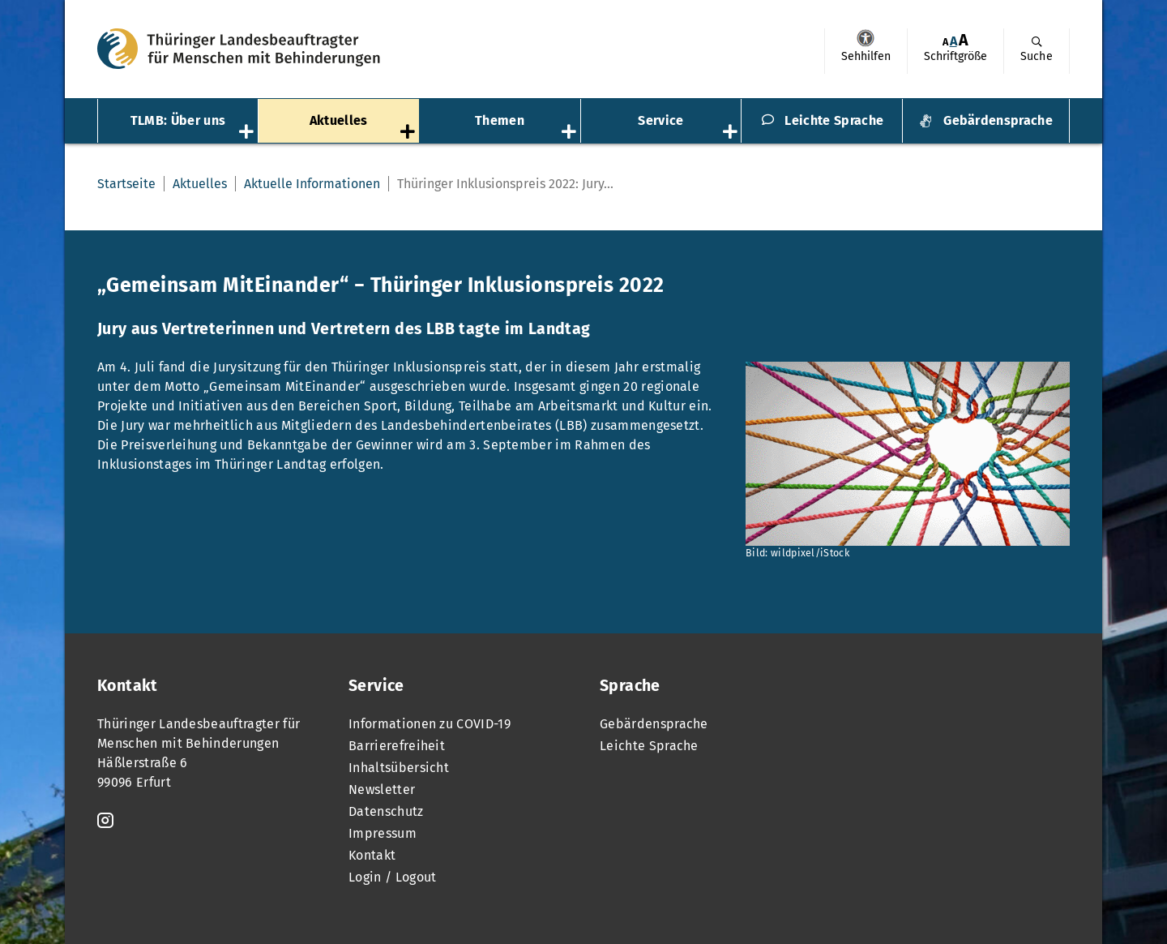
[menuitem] (865, 51)
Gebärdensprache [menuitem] (998, 120)
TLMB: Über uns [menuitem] (177, 120)
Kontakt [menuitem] (371, 855)
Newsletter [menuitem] (381, 789)
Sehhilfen (865, 38)
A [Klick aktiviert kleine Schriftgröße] (945, 42)
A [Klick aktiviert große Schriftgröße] (963, 40)
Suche (1036, 56)
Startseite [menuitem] (126, 183)
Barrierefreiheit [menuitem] (396, 745)
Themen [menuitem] (499, 120)
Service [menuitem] (660, 120)
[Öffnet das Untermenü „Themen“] (570, 133)
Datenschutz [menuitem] (386, 811)
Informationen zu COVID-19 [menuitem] (429, 724)
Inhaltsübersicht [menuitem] (398, 767)
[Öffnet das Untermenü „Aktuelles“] (409, 133)
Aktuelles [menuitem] (339, 120)
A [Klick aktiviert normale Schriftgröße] (953, 41)
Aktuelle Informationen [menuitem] (312, 183)
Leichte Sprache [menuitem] (833, 120)
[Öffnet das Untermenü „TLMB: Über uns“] (248, 133)
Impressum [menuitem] (382, 833)
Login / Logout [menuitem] (392, 877)
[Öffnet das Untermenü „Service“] (732, 133)
